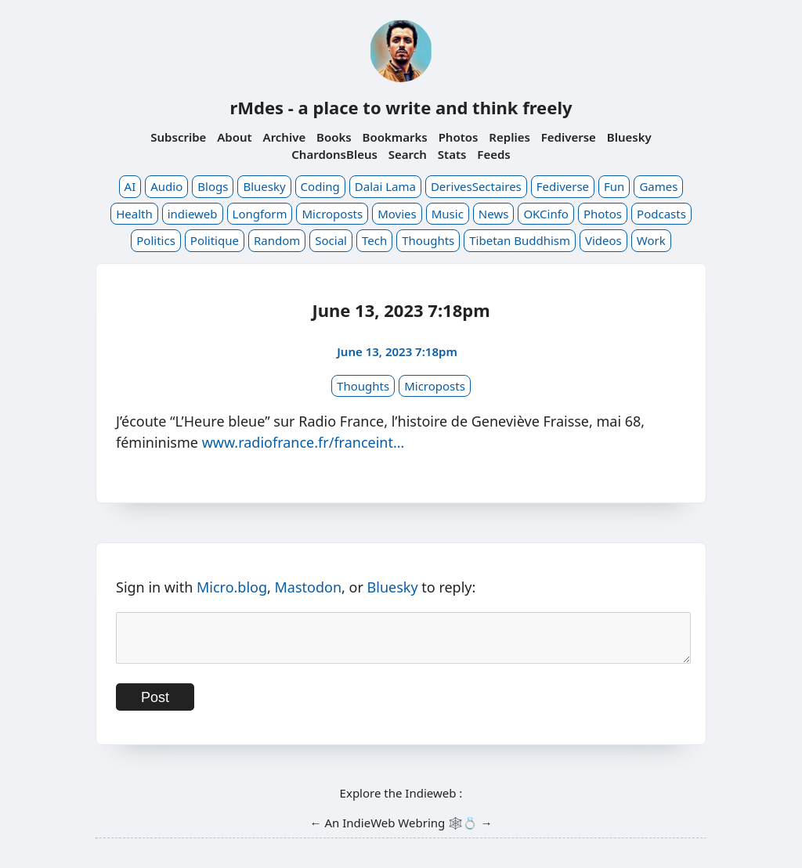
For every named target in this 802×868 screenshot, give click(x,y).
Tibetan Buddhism (519, 240)
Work (651, 240)
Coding (320, 186)
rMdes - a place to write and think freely (400, 107)
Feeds (493, 154)
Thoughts (428, 240)
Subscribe (178, 137)
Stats (452, 154)
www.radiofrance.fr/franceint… (303, 442)
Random (277, 240)
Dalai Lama (385, 186)
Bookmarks (395, 137)
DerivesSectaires (476, 186)
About (234, 137)
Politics (155, 240)
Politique (214, 240)
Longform (260, 214)
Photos (459, 137)
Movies (397, 214)
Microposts (332, 214)
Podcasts (661, 214)
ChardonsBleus (334, 154)
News (494, 214)
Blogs (212, 186)
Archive (284, 137)
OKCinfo (546, 214)
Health (134, 214)
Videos (603, 240)
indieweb (193, 214)
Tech (374, 240)
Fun (614, 186)
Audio (166, 186)
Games (658, 186)
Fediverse (568, 137)
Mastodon (308, 587)
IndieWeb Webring (393, 832)
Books (334, 137)
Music (448, 214)
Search (407, 154)
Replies (509, 137)
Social (331, 240)
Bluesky (629, 137)
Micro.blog (232, 587)
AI (130, 186)
